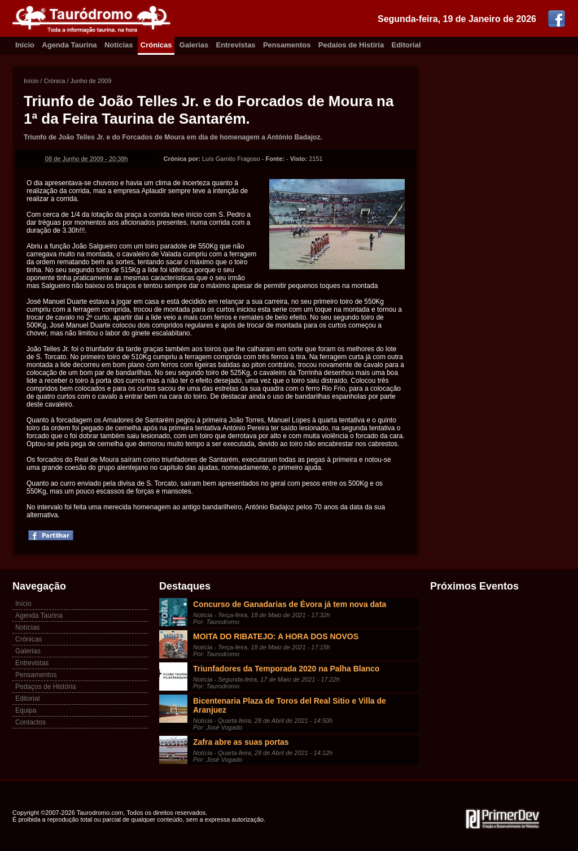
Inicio (24, 45)
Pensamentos (287, 45)
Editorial (406, 45)
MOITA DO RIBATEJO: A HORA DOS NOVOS (275, 636)
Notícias (118, 45)
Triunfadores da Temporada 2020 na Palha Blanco (286, 668)
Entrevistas (236, 45)
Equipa (25, 710)
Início (31, 80)
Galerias (193, 45)
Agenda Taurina (69, 45)
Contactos (30, 722)
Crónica (54, 80)
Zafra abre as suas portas (241, 742)
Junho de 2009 (91, 80)
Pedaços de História (45, 687)
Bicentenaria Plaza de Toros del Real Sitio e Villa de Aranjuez (289, 705)
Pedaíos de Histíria (351, 45)
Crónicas (156, 45)
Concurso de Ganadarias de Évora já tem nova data (289, 604)
